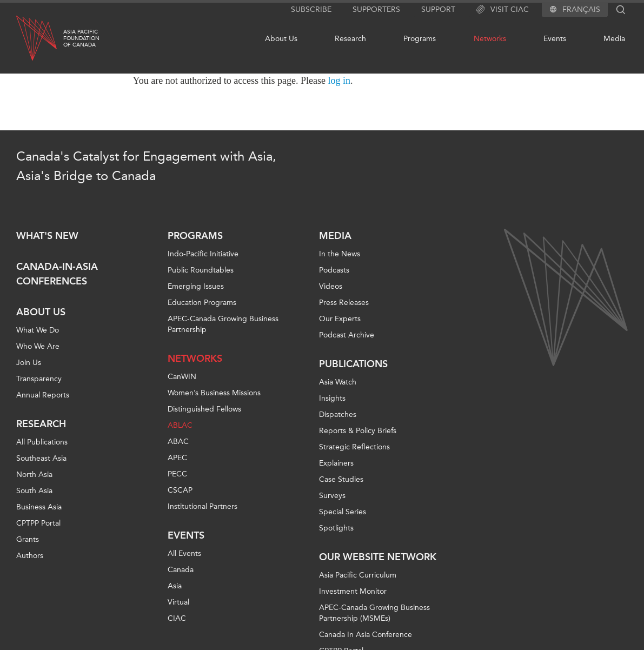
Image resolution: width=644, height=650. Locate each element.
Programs (419, 38)
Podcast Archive (346, 335)
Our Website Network (377, 557)
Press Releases (344, 302)
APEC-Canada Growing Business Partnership (223, 324)
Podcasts (334, 270)
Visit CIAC (502, 10)
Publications (353, 364)
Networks (490, 38)
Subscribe (311, 9)
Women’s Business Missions (214, 392)
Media (614, 38)
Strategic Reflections (354, 447)
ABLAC (180, 425)
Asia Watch (337, 382)
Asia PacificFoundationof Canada (81, 38)
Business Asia (39, 507)
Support (438, 9)
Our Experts (340, 318)
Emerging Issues (196, 286)
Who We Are (37, 346)
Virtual (178, 602)
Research (350, 38)
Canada (181, 569)
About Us (281, 38)
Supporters (376, 9)
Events (554, 38)
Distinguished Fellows (204, 409)
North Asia (34, 474)
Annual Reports (42, 395)
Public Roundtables (201, 270)
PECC (177, 474)
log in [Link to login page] (339, 80)
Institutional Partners (202, 506)
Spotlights (336, 528)
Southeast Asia (41, 458)
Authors (29, 555)
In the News (339, 253)
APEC (177, 457)
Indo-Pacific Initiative (203, 253)
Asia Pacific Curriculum (357, 575)
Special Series (342, 511)
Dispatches (337, 414)
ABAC (178, 441)
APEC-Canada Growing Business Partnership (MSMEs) (374, 613)
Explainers (336, 463)
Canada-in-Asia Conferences (57, 274)
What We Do (37, 330)
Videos (330, 286)
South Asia (34, 490)
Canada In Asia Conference (365, 634)
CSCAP (180, 490)
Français (581, 10)
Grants (27, 539)
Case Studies (341, 479)
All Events (184, 553)
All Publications (42, 442)
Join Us (28, 362)
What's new (47, 236)
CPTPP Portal (38, 523)
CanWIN (182, 376)
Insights (332, 398)
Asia (175, 586)
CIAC (177, 618)
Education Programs (202, 302)
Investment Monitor (353, 591)
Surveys (332, 495)
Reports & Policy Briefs (357, 430)
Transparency (39, 378)
